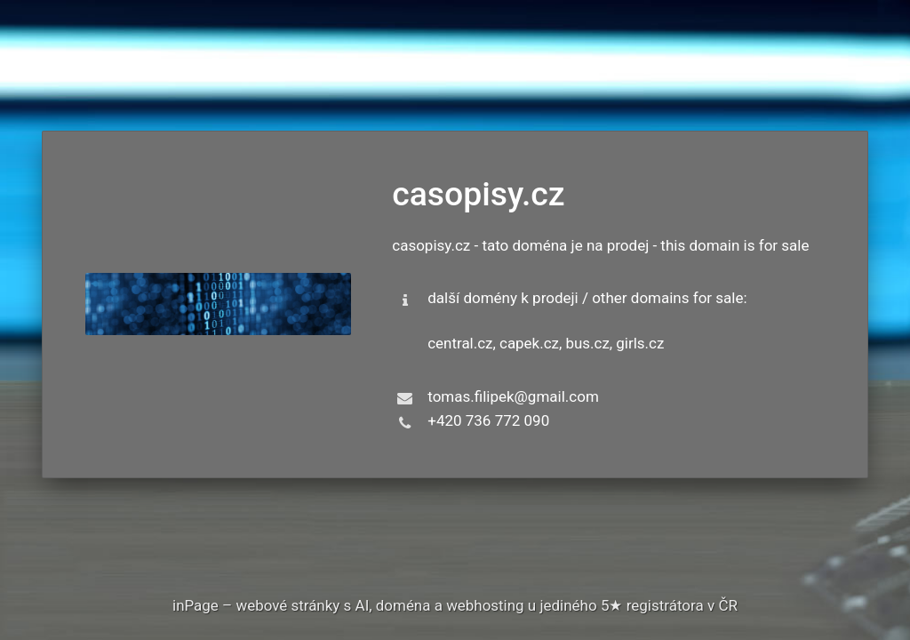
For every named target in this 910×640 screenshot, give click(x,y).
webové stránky (287, 605)
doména (403, 605)
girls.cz (641, 343)
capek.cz (529, 343)
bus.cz (588, 343)
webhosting (485, 605)
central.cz (460, 343)
